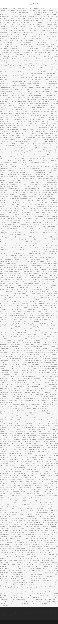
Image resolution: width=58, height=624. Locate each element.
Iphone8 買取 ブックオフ (26, 613)
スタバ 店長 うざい (14, 613)
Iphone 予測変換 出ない (48, 611)
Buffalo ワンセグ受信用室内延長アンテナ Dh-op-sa (14, 611)
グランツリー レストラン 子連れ (34, 611)
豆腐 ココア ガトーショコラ (39, 613)
